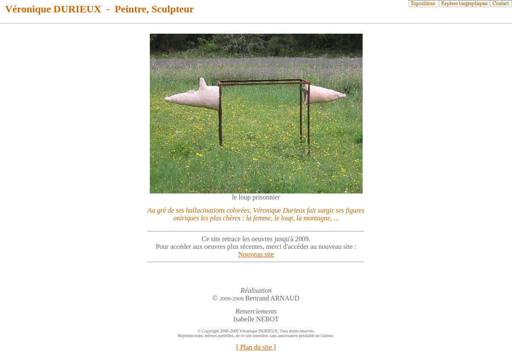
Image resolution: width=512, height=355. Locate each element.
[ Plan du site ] (256, 347)
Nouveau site (256, 254)
